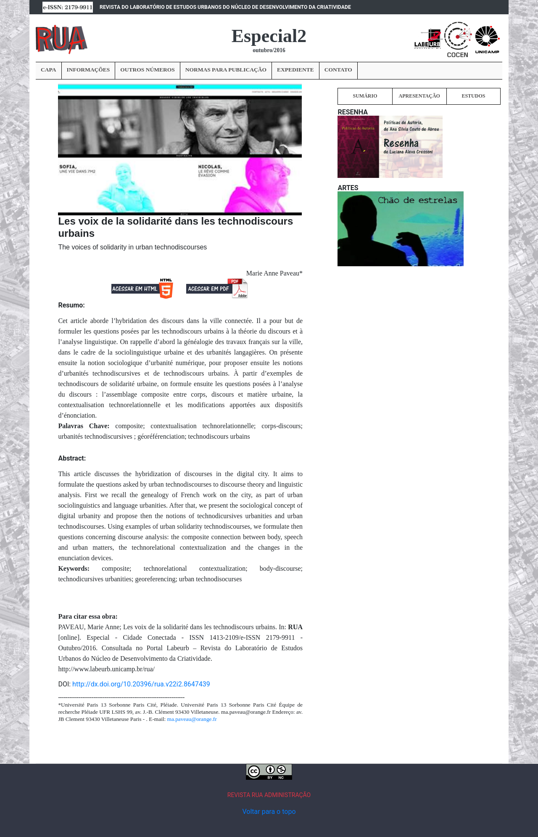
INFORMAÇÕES (88, 69)
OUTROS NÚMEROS (147, 69)
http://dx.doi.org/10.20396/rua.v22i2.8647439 (141, 684)
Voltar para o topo (268, 812)
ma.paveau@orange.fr (192, 719)
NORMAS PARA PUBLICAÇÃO (225, 69)
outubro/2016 (269, 50)
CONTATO (338, 69)
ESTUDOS (473, 96)
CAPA (48, 69)
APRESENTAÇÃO (419, 96)
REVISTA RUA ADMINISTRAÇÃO (269, 795)
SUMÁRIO (365, 96)
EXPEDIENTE (295, 69)
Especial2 (269, 36)
